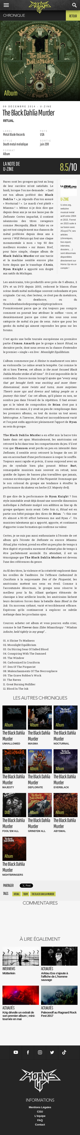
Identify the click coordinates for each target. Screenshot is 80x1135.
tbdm (25, 894)
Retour (73, 16)
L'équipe (40, 1115)
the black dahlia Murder (43, 894)
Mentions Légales (40, 1107)
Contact (40, 1124)
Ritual (16, 894)
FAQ (40, 1120)
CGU (40, 1111)
